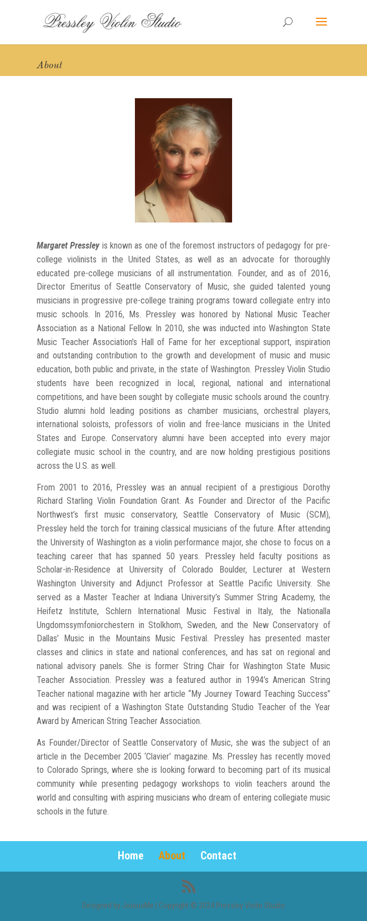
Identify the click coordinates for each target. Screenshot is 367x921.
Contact (218, 855)
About (172, 855)
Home (131, 855)
